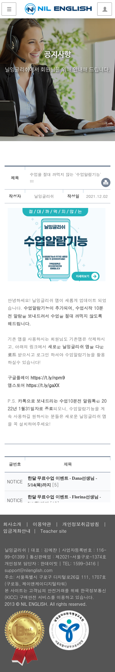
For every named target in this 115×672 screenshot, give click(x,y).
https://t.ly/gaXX (42, 385)
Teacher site (53, 531)
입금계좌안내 (17, 531)
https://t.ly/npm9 (48, 377)
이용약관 (42, 524)
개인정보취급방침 (80, 524)
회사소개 (12, 524)
